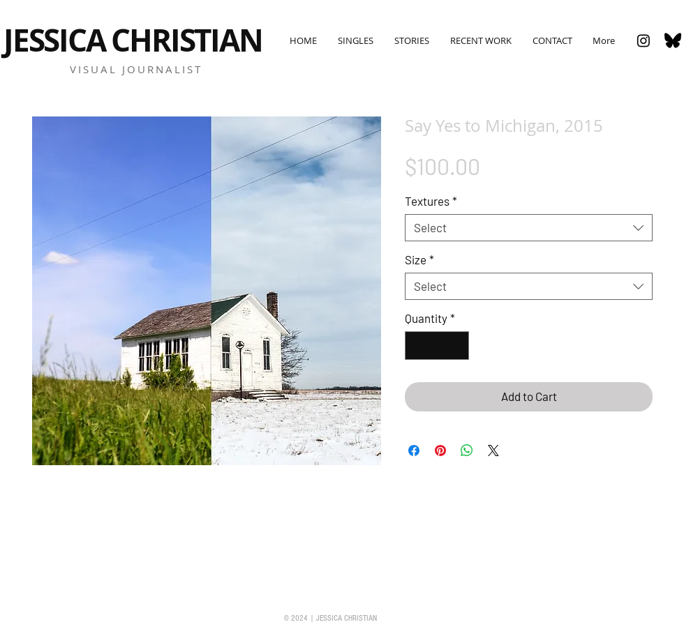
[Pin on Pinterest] (440, 450)
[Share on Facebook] (414, 450)
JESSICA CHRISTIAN (132, 40)
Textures (431, 201)
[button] (355, 40)
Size (419, 259)
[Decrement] (417, 346)
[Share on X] (493, 450)
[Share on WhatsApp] (467, 450)
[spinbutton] (437, 346)
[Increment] (457, 346)
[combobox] (529, 227)
